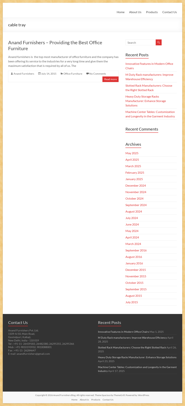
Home (121, 12)
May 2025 (131, 153)
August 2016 (133, 256)
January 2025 (134, 179)
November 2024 (135, 192)
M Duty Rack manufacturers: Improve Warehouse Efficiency (132, 337)
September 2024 (136, 205)
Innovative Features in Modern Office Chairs (123, 331)
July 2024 (131, 218)
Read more (110, 79)
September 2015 (136, 289)
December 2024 (135, 185)
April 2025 (132, 159)
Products (152, 12)
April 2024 (132, 237)
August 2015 (133, 295)
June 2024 (132, 224)
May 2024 (131, 231)
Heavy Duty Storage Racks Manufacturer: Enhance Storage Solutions (145, 101)
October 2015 (134, 282)
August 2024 (133, 211)
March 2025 (133, 166)
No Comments (97, 73)
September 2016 (136, 250)
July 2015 (131, 302)
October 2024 (134, 198)
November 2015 (135, 276)
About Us (135, 12)
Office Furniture (72, 73)
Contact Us (169, 12)
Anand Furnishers (24, 73)
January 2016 (134, 263)
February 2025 (134, 172)
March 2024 (133, 243)
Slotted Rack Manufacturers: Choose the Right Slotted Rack (132, 347)
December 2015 (135, 269)
